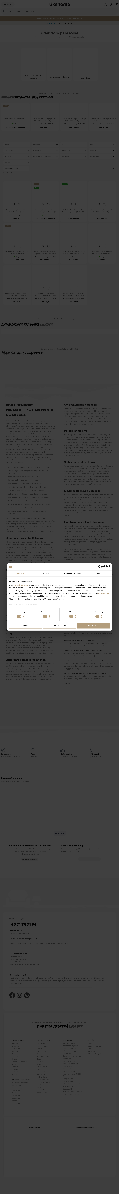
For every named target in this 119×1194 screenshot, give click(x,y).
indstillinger (103, 593)
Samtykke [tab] (20, 573)
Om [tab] (98, 573)
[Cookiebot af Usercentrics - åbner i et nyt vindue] (100, 567)
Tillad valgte (59, 626)
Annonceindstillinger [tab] (72, 573)
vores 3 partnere (21, 585)
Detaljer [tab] (46, 573)
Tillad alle (93, 626)
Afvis (25, 626)
